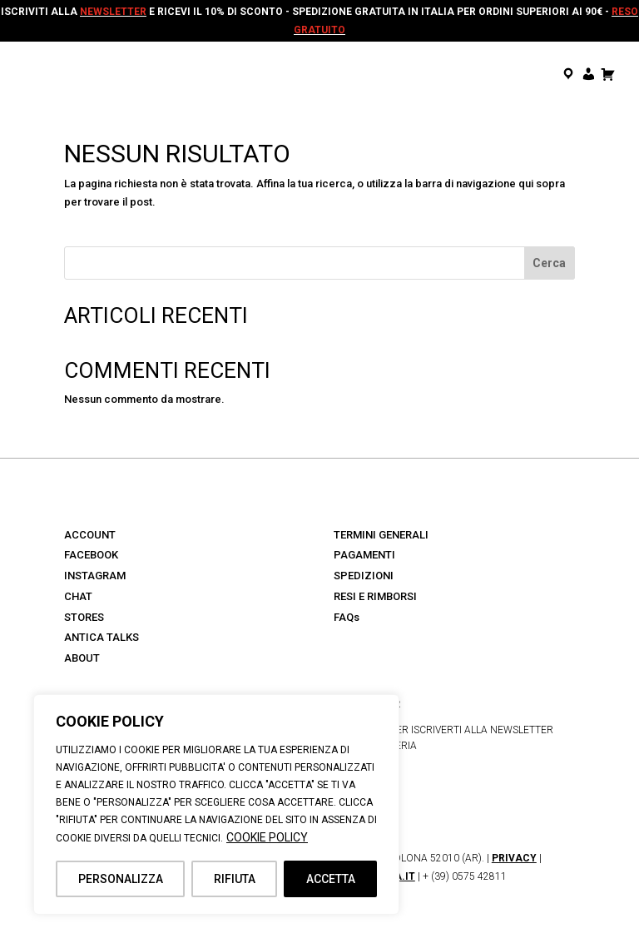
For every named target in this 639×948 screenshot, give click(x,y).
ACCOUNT (90, 535)
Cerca (549, 263)
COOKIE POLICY (267, 837)
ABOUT (82, 658)
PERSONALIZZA (120, 879)
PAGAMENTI (364, 554)
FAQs (346, 617)
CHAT (78, 596)
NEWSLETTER (113, 11)
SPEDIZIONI (364, 575)
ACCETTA (330, 879)
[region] (216, 804)
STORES (84, 617)
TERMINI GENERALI (381, 535)
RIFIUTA (234, 879)
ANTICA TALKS (101, 637)
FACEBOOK (91, 554)
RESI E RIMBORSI (375, 596)
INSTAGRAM (95, 575)
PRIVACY (514, 858)
